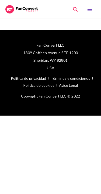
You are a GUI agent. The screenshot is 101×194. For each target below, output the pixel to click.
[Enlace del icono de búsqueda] (75, 9)
